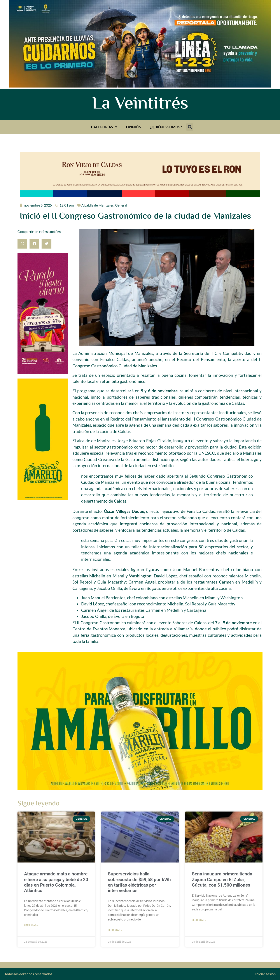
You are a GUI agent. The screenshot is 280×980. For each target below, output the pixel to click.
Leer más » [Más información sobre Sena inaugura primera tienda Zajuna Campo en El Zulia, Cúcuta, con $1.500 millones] (199, 920)
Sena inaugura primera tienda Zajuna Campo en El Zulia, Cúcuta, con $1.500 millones (222, 879)
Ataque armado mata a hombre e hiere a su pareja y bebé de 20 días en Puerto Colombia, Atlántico (56, 882)
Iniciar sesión (265, 974)
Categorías (104, 127)
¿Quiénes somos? (166, 127)
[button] (189, 127)
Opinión (133, 127)
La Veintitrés (140, 104)
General (121, 205)
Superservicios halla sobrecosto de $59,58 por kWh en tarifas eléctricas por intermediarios (139, 882)
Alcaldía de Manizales (97, 205)
